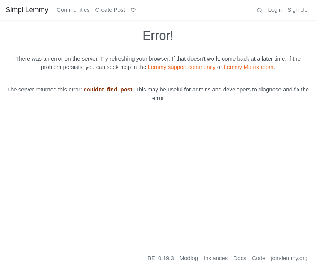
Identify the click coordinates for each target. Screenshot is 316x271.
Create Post (110, 9)
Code (258, 258)
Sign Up (297, 9)
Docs (239, 258)
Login (275, 9)
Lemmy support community (181, 67)
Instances (216, 258)
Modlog (189, 258)
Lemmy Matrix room (249, 67)
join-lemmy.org (289, 258)
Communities (73, 9)
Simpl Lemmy (27, 10)
